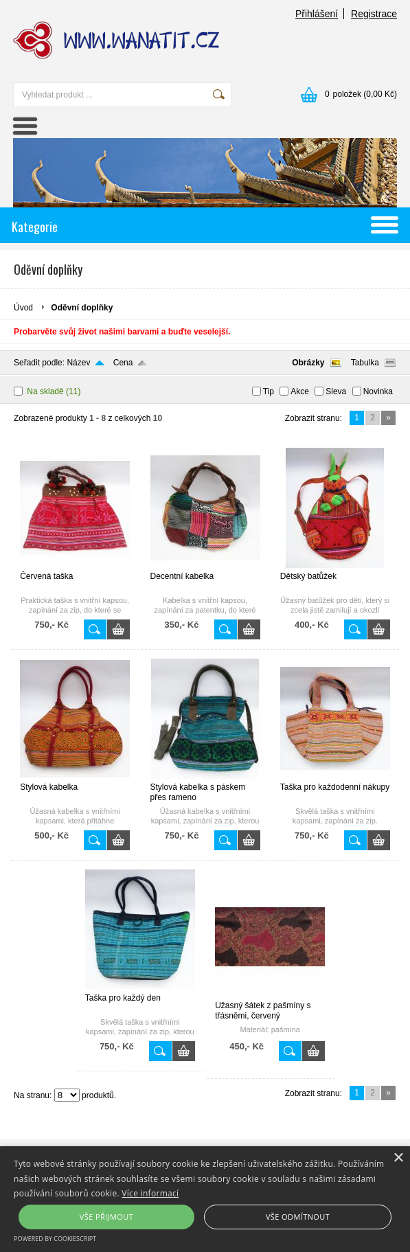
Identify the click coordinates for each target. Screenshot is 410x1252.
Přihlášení (316, 13)
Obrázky (308, 362)
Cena (123, 362)
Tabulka (365, 362)
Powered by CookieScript (55, 1238)
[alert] (205, 1199)
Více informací (150, 1193)
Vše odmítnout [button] (298, 1216)
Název (78, 362)
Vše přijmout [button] (106, 1216)
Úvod (23, 307)
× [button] (398, 1158)
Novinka (378, 391)
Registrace (374, 13)
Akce (300, 391)
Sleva (336, 391)
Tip (268, 391)
